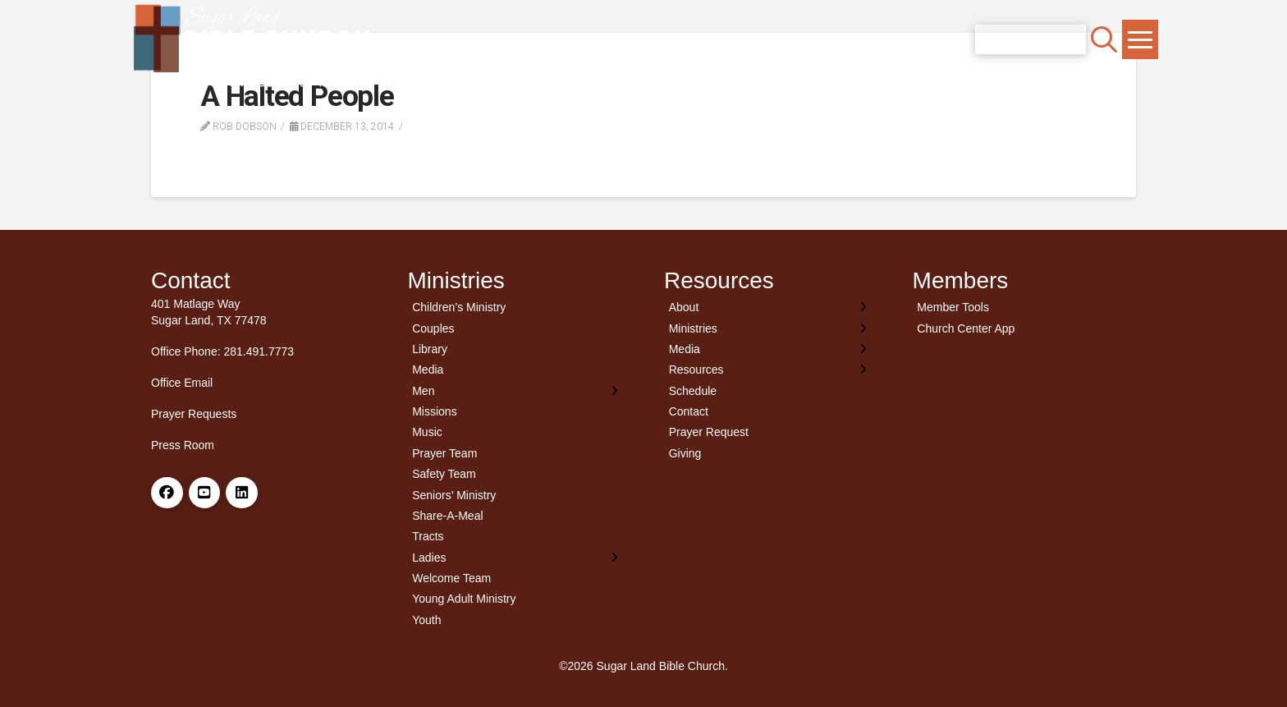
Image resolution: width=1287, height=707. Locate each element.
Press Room (182, 445)
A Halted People (297, 96)
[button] (1104, 39)
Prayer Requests (193, 413)
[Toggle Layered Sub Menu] (516, 390)
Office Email (182, 382)
